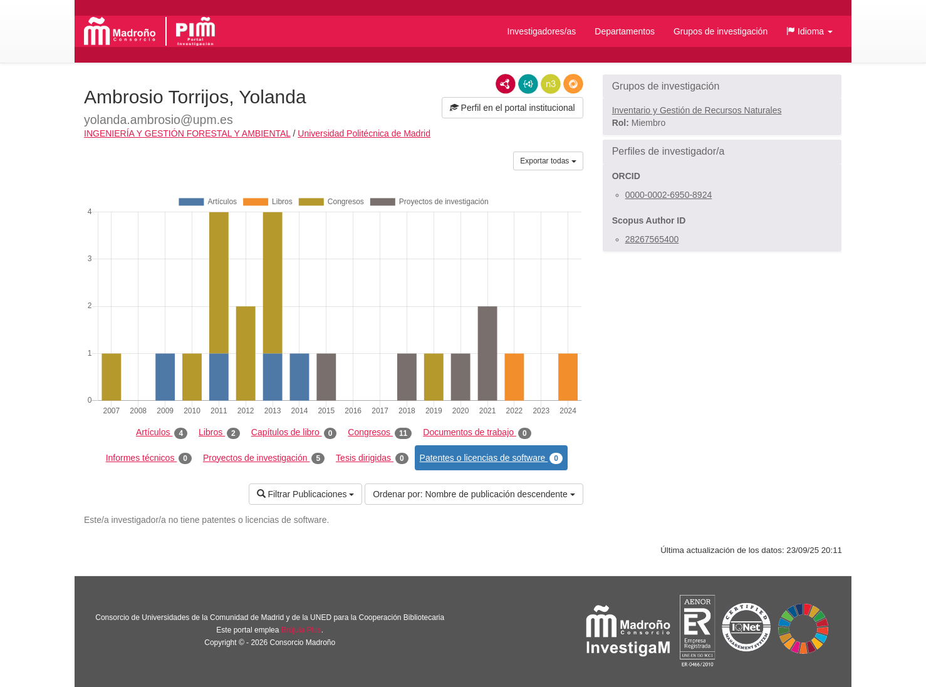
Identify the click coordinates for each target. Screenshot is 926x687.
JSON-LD (528, 84)
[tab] (722, 86)
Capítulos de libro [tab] (294, 432)
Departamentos (625, 31)
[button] (809, 31)
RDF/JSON (573, 84)
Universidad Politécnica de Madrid (364, 133)
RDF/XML (506, 84)
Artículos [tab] (161, 432)
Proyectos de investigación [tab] (264, 458)
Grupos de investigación (720, 31)
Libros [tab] (219, 432)
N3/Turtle (551, 84)
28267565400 (652, 239)
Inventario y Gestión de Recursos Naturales (697, 110)
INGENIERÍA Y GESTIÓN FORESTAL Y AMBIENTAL (187, 133)
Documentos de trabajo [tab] (477, 432)
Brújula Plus (301, 630)
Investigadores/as (541, 31)
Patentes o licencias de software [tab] (491, 458)
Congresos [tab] (380, 432)
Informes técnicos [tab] (149, 458)
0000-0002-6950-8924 (668, 195)
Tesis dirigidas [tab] (372, 458)
